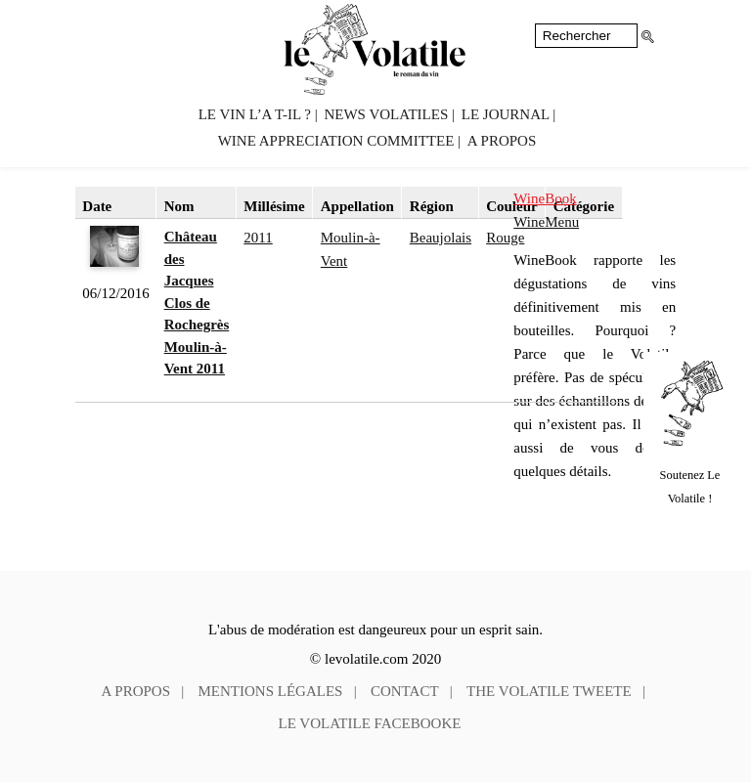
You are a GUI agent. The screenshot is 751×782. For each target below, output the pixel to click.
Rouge (505, 237)
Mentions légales (271, 691)
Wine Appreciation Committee (336, 141)
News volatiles (386, 114)
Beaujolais (440, 237)
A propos (501, 141)
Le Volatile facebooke (370, 723)
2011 (257, 237)
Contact (405, 691)
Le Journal (506, 114)
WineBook (544, 198)
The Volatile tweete (549, 691)
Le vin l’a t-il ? (255, 114)
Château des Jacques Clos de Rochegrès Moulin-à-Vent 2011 (197, 302)
